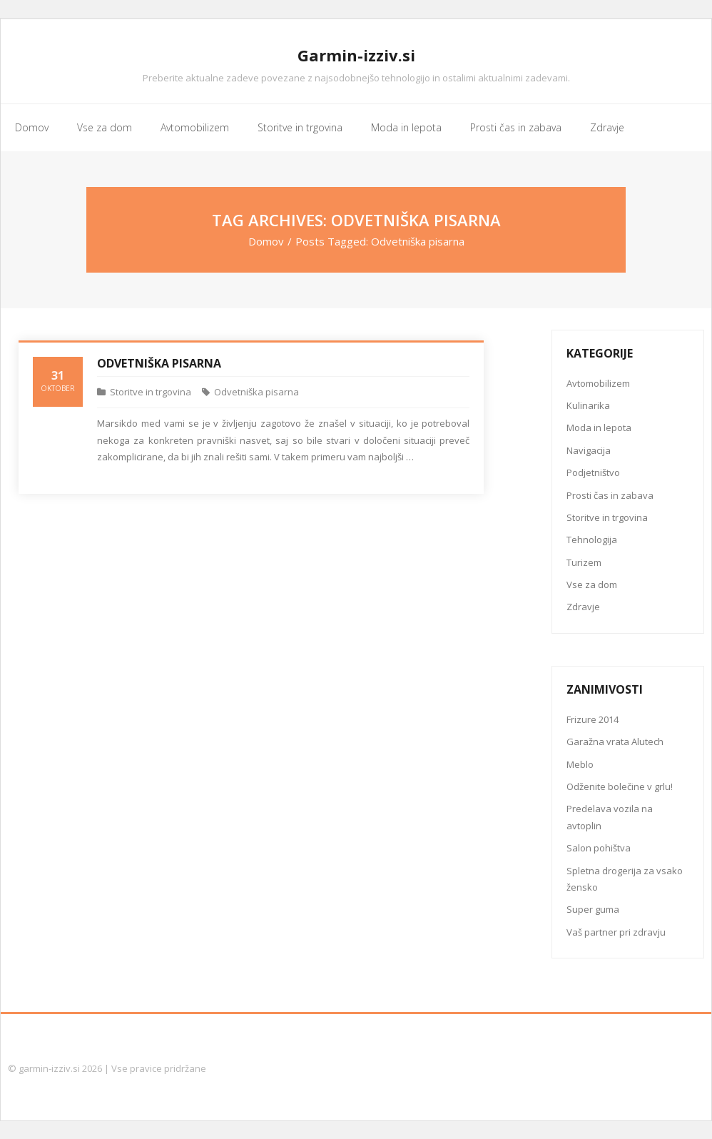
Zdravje (583, 606)
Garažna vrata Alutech (614, 741)
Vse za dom (591, 584)
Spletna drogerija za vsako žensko (624, 879)
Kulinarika (588, 405)
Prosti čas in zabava (609, 495)
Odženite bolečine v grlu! (619, 786)
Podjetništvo (593, 472)
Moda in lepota (598, 427)
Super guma (592, 909)
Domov (266, 241)
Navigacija (588, 450)
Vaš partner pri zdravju (616, 932)
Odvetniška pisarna (159, 363)
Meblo (580, 764)
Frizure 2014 (592, 719)
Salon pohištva (598, 847)
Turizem (583, 562)
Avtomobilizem (598, 383)
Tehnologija (591, 539)
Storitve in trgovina (150, 391)
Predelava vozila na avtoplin (609, 816)
